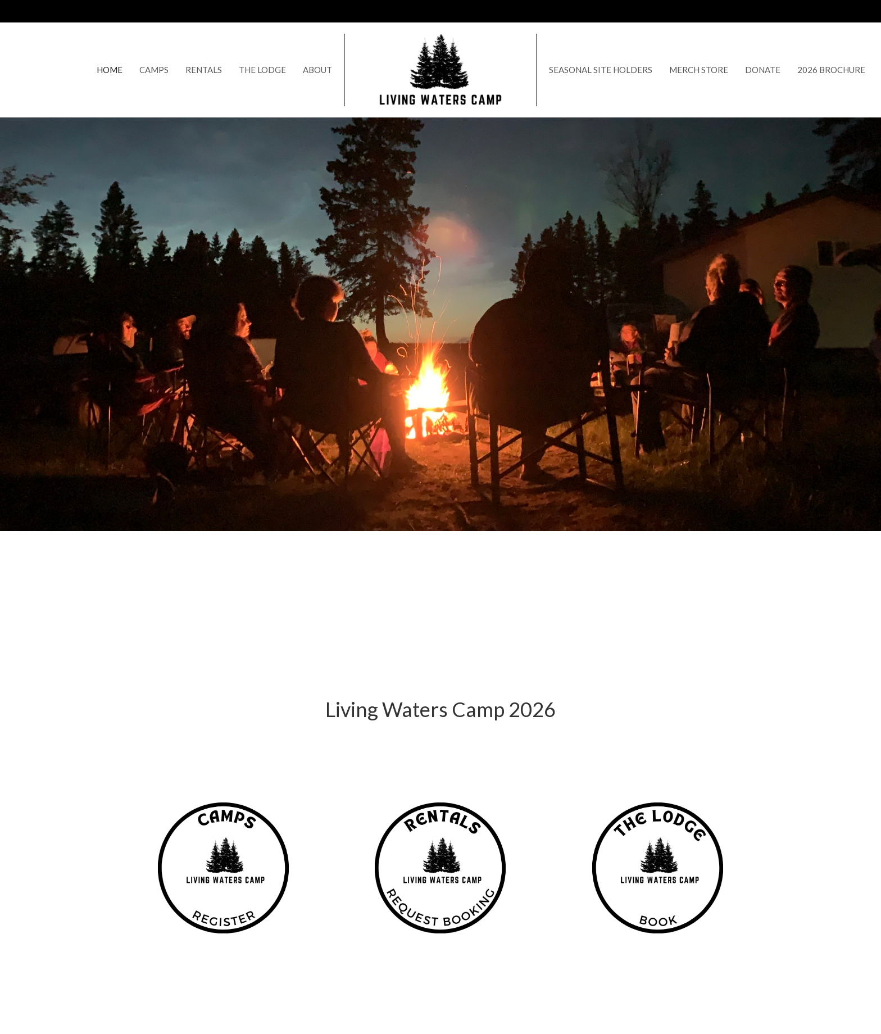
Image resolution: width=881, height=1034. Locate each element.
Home (109, 70)
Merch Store (698, 70)
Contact (766, 10)
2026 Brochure (831, 70)
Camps (154, 70)
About (317, 70)
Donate (762, 70)
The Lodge (262, 70)
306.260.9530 (817, 10)
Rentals (203, 70)
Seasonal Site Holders (600, 70)
